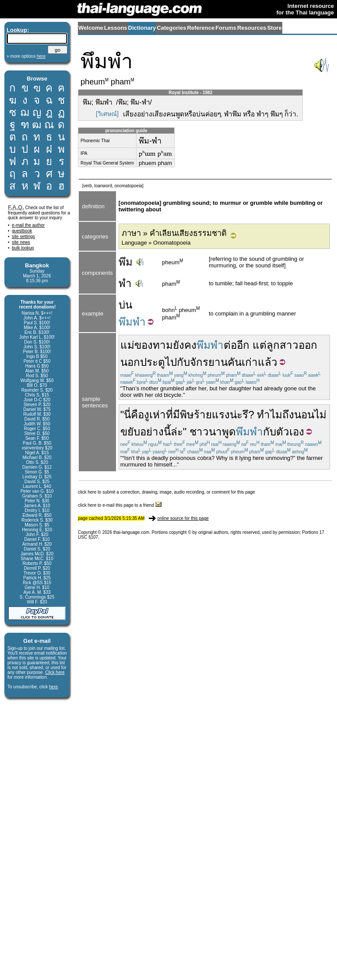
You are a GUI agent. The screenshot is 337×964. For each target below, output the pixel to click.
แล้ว (267, 362)
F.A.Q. (16, 207)
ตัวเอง (290, 432)
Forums (225, 28)
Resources (251, 28)
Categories (171, 28)
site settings (23, 236)
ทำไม (269, 415)
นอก (130, 362)
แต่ (260, 345)
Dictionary (142, 28)
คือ (137, 415)
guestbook (22, 230)
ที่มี (173, 415)
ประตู (152, 362)
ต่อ (230, 345)
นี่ (127, 415)
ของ (143, 345)
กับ (183, 362)
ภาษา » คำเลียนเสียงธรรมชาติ (174, 233)
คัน (235, 362)
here (53, 686)
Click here (54, 672)
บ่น (125, 305)
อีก (243, 345)
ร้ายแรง (212, 415)
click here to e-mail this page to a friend (119, 505)
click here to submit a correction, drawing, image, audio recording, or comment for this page (166, 492)
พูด (229, 432)
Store (274, 28)
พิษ (187, 415)
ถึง (288, 415)
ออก (307, 345)
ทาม (163, 345)
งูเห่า (155, 415)
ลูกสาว (282, 345)
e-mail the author (28, 225)
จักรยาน (209, 362)
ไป (171, 362)
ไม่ (320, 415)
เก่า (250, 362)
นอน (304, 415)
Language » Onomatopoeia (156, 242)
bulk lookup (23, 247)
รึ (245, 415)
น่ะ (236, 415)
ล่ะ (177, 432)
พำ (125, 283)
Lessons (115, 28)
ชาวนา (206, 432)
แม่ (127, 345)
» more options (26, 56)
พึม (126, 262)
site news (21, 242)
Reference (200, 28)
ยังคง (185, 345)
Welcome (90, 28)
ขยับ (130, 432)
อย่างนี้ (155, 432)
